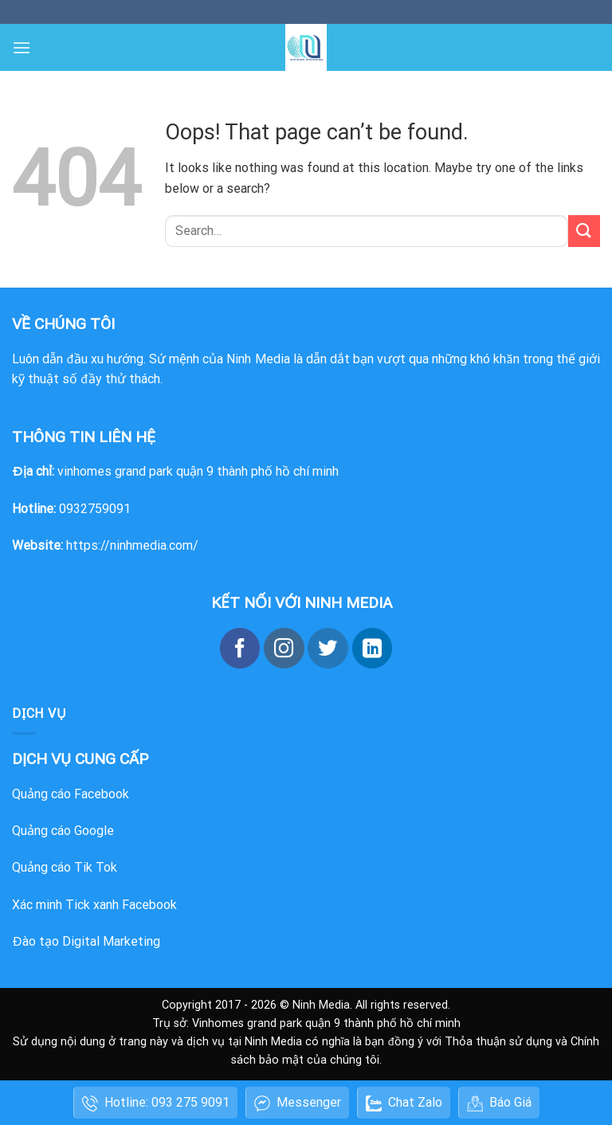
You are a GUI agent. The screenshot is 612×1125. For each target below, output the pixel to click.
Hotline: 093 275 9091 (156, 1103)
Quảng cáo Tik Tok (64, 867)
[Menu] (21, 47)
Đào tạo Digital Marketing (86, 941)
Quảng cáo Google (63, 830)
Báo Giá (499, 1103)
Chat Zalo (404, 1103)
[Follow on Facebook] (240, 648)
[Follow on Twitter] (327, 648)
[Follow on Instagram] (284, 648)
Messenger (297, 1103)
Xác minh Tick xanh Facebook (94, 904)
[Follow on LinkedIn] (372, 648)
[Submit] (584, 230)
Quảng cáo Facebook (70, 794)
